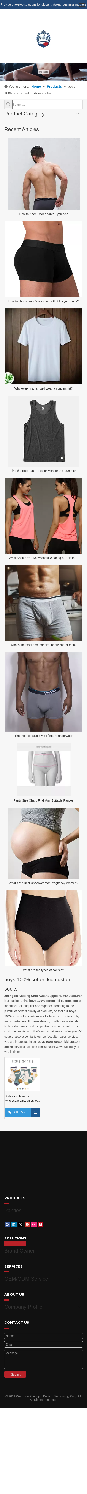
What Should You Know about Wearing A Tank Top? (43, 558)
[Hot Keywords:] (8, 104)
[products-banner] (43, 72)
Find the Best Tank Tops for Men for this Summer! (43, 470)
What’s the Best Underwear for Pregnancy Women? (43, 883)
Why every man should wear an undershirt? (43, 388)
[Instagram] (34, 1223)
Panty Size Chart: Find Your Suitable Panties (43, 800)
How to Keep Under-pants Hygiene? (43, 214)
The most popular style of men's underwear (43, 735)
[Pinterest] (40, 1223)
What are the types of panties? (43, 970)
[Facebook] (7, 1223)
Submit (16, 1368)
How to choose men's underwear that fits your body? (43, 301)
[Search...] (47, 104)
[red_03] (6, 1203)
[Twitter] (20, 1223)
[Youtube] (27, 1223)
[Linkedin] (14, 1223)
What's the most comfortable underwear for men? (43, 645)
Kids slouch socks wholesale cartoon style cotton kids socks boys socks (21, 1099)
